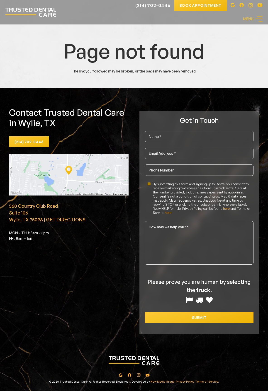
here (226, 208)
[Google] (233, 5)
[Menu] (253, 18)
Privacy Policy (185, 381)
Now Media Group (163, 381)
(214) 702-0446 (153, 5)
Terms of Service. (207, 381)
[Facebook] (241, 5)
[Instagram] (251, 5)
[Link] (30, 12)
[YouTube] (260, 5)
